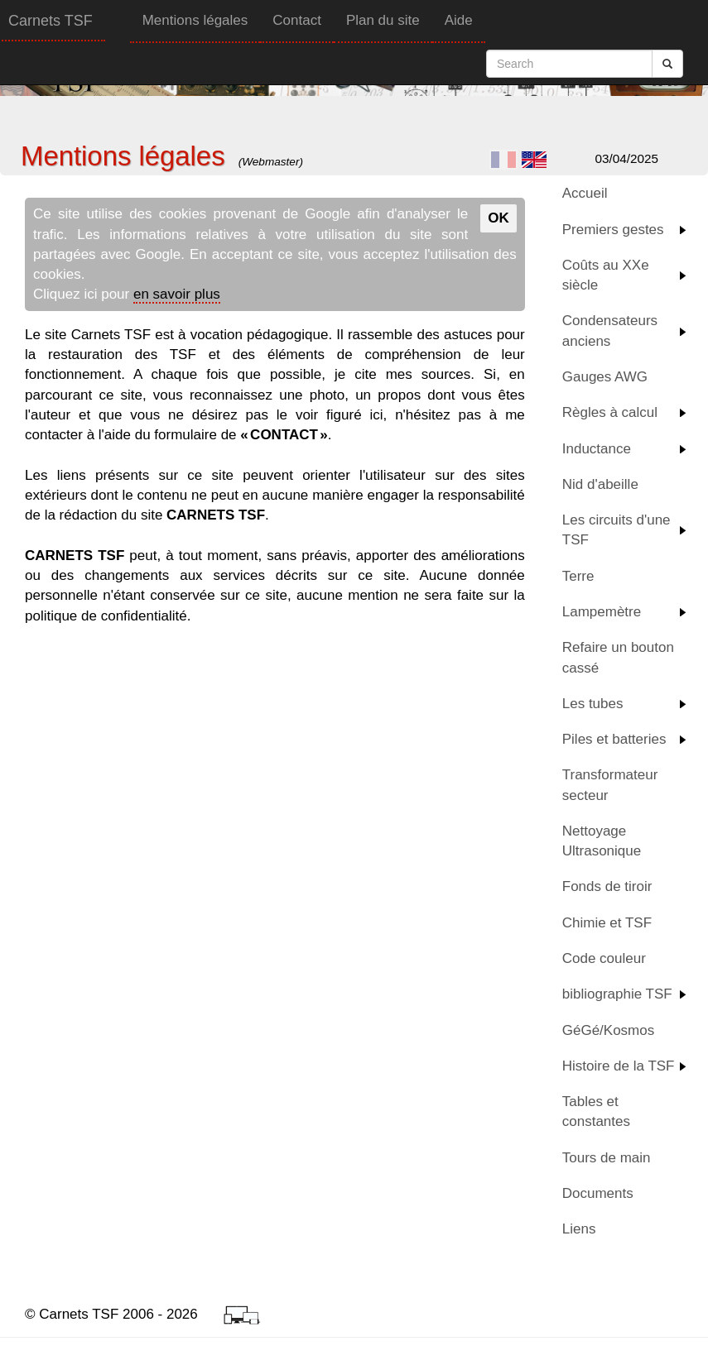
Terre (578, 576)
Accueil (585, 193)
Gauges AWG (605, 377)
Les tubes (593, 703)
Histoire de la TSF (618, 1066)
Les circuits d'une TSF (616, 530)
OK (498, 218)
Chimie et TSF (607, 923)
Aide (459, 20)
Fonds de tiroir (607, 886)
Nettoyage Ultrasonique (601, 841)
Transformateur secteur (610, 784)
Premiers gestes (613, 229)
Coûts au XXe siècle (605, 275)
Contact (296, 20)
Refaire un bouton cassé (618, 657)
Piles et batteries (614, 739)
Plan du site (383, 20)
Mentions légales (195, 20)
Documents (597, 1193)
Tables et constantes (596, 1111)
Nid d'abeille (600, 484)
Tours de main (606, 1158)
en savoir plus (176, 294)
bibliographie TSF (617, 994)
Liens (579, 1229)
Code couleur (604, 958)
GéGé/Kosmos (608, 1030)
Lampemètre (601, 612)
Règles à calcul (609, 412)
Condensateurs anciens (609, 330)
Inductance (596, 449)
